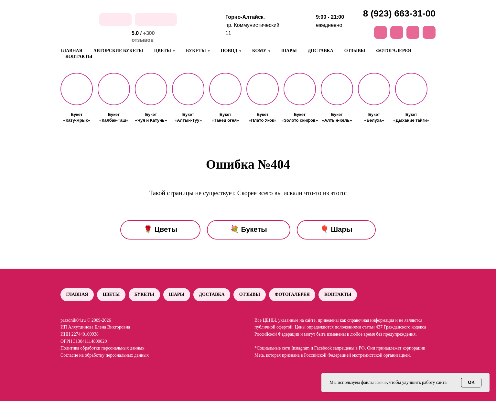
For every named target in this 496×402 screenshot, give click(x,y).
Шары (289, 50)
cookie (381, 382)
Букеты (146, 295)
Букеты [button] (196, 50)
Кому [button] (259, 50)
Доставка (320, 50)
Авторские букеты (118, 50)
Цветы (112, 295)
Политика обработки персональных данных (102, 349)
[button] (76, 89)
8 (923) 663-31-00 (399, 13)
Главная (71, 50)
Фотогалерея (393, 50)
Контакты (78, 56)
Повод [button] (229, 50)
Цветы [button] (162, 50)
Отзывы (354, 50)
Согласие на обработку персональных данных (104, 356)
